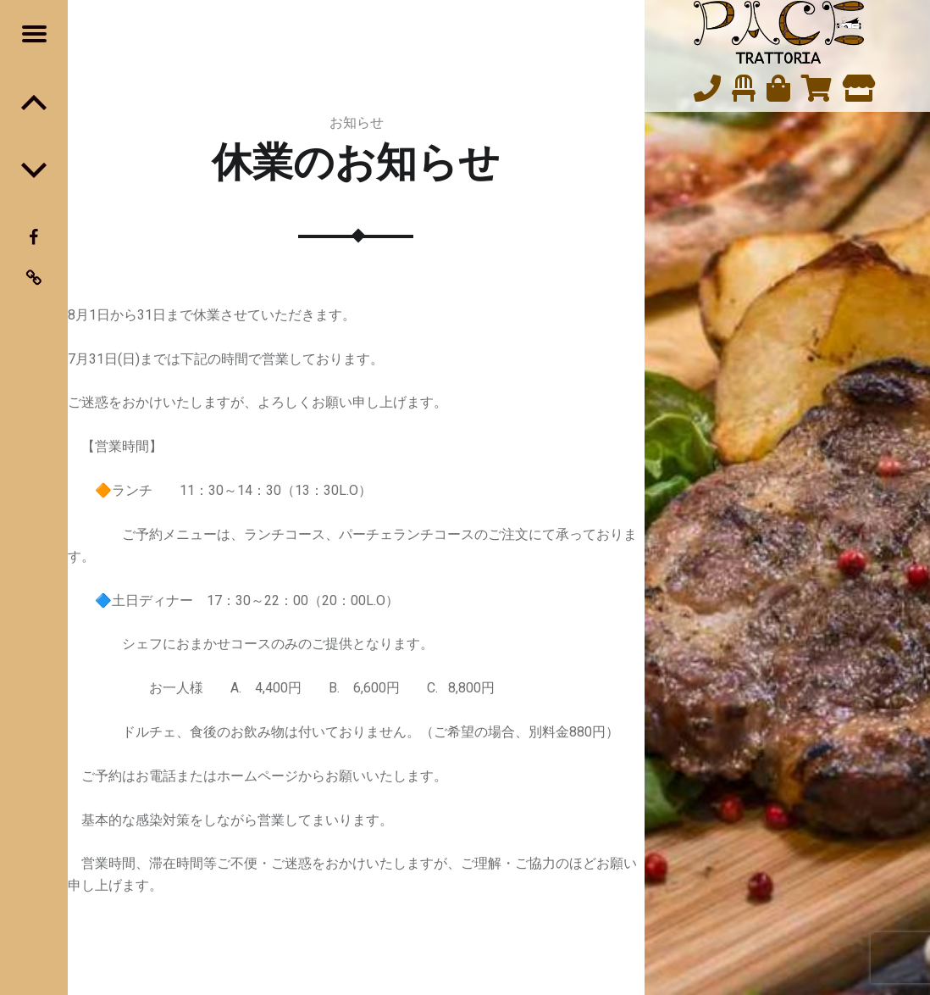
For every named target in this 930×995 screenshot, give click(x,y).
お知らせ (356, 122)
